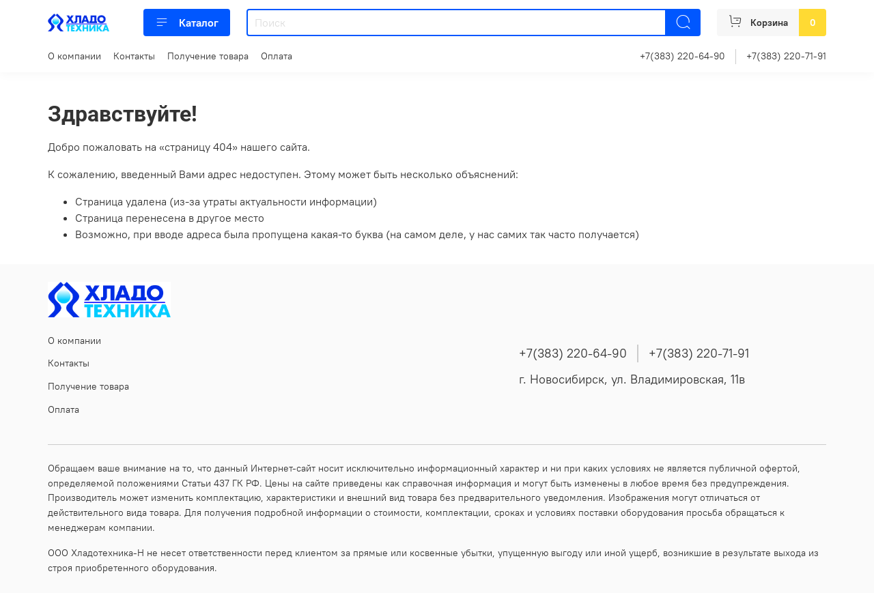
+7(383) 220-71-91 (786, 56)
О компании (74, 56)
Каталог (186, 22)
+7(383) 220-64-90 (682, 56)
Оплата (276, 56)
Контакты (134, 56)
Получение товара (208, 56)
